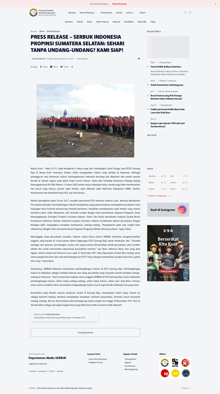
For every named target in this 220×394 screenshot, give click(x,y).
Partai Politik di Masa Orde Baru (166, 66)
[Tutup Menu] (215, 4)
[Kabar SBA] (142, 21)
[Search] (190, 12)
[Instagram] (42, 371)
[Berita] (89, 21)
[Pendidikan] (129, 21)
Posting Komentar (85, 332)
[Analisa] (179, 182)
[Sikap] (153, 21)
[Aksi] (179, 176)
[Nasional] (116, 21)
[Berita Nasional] (172, 91)
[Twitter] (52, 371)
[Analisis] (157, 188)
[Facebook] (32, 371)
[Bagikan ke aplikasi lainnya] (72, 67)
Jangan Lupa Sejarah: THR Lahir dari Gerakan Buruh (168, 124)
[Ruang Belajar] (165, 62)
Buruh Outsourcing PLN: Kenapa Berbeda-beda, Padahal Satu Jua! (166, 97)
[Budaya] (163, 80)
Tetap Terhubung (119, 3)
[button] (185, 12)
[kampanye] (172, 80)
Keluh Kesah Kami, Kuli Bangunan (167, 84)
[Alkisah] (80, 21)
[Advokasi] (69, 21)
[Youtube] (60, 371)
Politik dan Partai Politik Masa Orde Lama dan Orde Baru (168, 111)
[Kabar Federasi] (102, 21)
